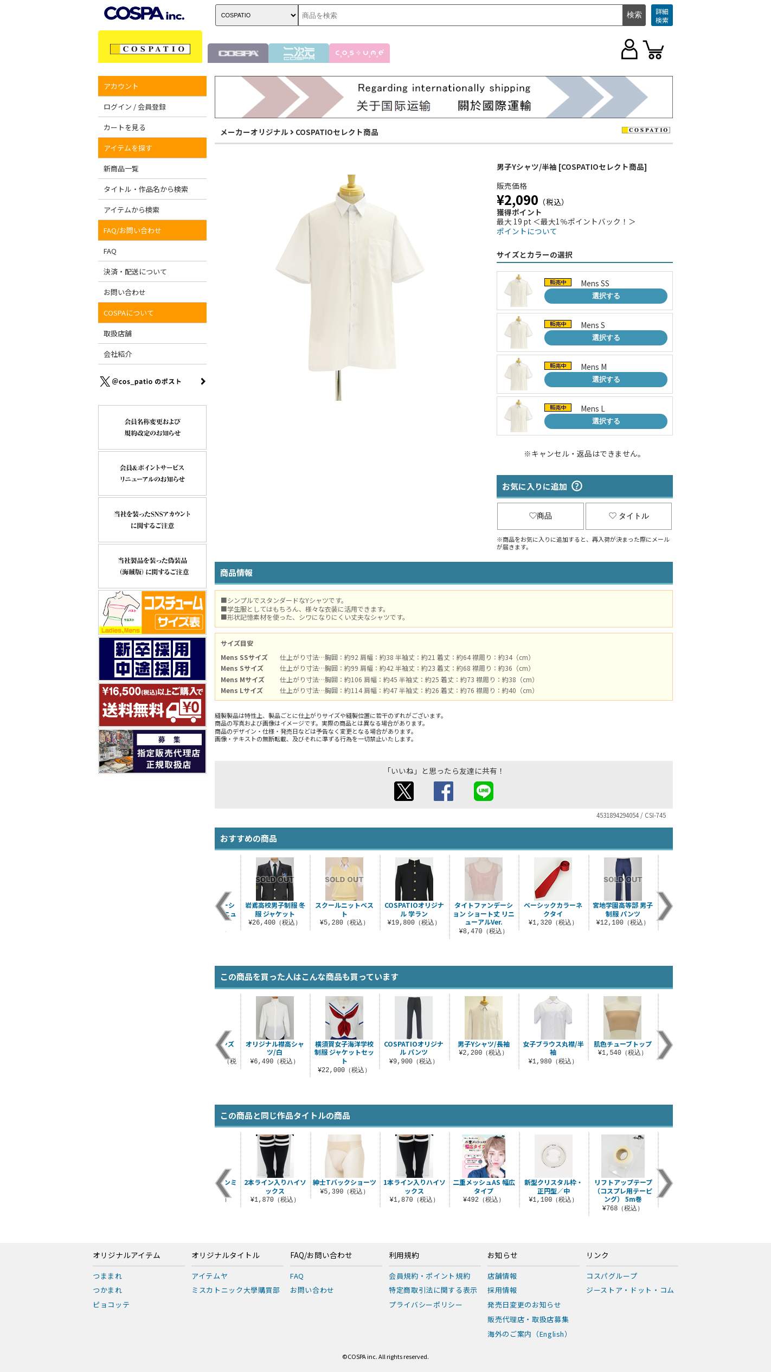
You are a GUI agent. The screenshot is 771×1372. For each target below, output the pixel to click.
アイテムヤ (209, 1276)
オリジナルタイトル (225, 1255)
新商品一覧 (121, 168)
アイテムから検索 (131, 209)
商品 (540, 515)
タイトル (629, 515)
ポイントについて (527, 231)
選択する (606, 296)
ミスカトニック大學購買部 (235, 1290)
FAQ (110, 251)
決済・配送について (135, 271)
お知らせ (502, 1255)
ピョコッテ (111, 1304)
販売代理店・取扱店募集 (528, 1319)
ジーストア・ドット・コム (630, 1290)
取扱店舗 (118, 333)
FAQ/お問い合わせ (133, 230)
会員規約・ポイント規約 (429, 1276)
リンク (597, 1255)
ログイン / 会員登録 (135, 106)
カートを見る (125, 127)
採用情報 (502, 1290)
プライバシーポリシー (426, 1304)
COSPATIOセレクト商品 (336, 131)
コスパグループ (612, 1276)
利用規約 (404, 1255)
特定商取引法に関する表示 (433, 1290)
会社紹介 (118, 354)
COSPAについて (129, 312)
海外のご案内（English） (529, 1334)
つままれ (108, 1276)
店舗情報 (502, 1276)
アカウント (121, 86)
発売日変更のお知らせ (524, 1304)
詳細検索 (662, 15)
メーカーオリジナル (254, 131)
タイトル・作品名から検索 (146, 189)
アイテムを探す (128, 148)
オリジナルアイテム (126, 1255)
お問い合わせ (125, 292)
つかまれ (108, 1290)
